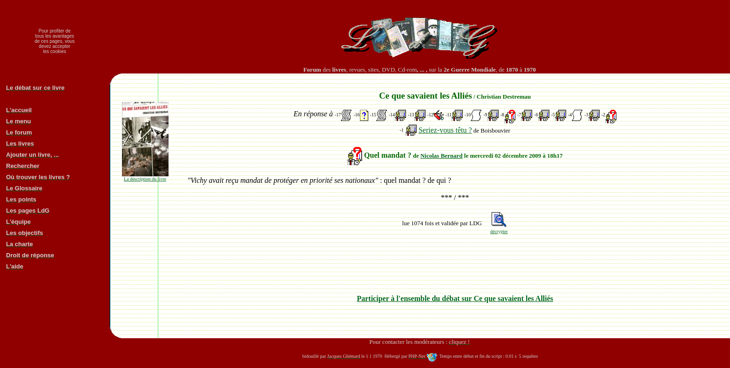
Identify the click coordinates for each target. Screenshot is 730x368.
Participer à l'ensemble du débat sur (455, 298)
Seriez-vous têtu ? (445, 130)
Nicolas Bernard (441, 155)
